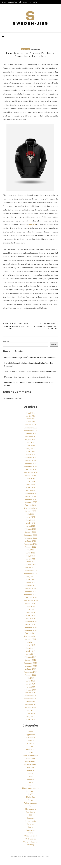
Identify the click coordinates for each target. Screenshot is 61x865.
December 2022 (30, 535)
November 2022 (30, 538)
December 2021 (30, 571)
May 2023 (31, 520)
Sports (30, 827)
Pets (30, 806)
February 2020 (30, 621)
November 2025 (30, 430)
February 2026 (30, 422)
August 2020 (30, 603)
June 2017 (30, 713)
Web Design (30, 839)
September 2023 (30, 508)
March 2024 (30, 490)
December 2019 (30, 627)
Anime (30, 731)
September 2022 (30, 544)
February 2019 (30, 657)
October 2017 (30, 702)
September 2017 (30, 704)
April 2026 (30, 416)
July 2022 (30, 550)
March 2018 (30, 687)
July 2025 (30, 442)
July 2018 (30, 678)
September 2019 (30, 636)
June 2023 (30, 517)
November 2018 (30, 666)
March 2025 (30, 454)
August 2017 (30, 707)
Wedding (30, 845)
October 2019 (30, 633)
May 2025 (31, 448)
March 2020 (30, 618)
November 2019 (30, 630)
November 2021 (30, 573)
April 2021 (30, 579)
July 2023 (30, 514)
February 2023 (30, 529)
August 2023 (30, 511)
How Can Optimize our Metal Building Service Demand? (16, 326)
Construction (30, 749)
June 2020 (30, 609)
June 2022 (30, 553)
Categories (12, 2)
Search (6, 341)
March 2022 (30, 562)
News (30, 800)
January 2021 (30, 588)
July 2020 (30, 606)
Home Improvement (30, 788)
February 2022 (30, 565)
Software (30, 824)
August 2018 (30, 675)
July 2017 (30, 710)
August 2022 (30, 547)
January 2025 (30, 460)
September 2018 (30, 672)
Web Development (30, 842)
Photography (30, 809)
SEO (30, 815)
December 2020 (30, 591)
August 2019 (30, 639)
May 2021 (31, 576)
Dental (30, 752)
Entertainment (30, 764)
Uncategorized (30, 836)
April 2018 (30, 684)
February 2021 (30, 585)
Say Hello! (33, 2)
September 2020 (30, 600)
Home (30, 785)
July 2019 (30, 642)
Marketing (30, 797)
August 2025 (30, 440)
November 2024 (30, 466)
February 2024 (30, 493)
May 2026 (31, 413)
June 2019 (30, 645)
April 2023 (30, 523)
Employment (30, 761)
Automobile (30, 737)
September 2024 (30, 472)
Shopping (25, 49)
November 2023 (30, 502)
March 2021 (30, 582)
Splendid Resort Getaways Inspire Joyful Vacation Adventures (30, 371)
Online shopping (30, 803)
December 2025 (30, 428)
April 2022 (30, 559)
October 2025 (30, 433)
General (30, 779)
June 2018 (30, 681)
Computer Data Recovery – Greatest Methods (46, 326)
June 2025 (30, 445)
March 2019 (30, 654)
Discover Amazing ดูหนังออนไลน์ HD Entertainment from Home (30, 357)
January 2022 (30, 568)
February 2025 (30, 457)
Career (30, 746)
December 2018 (30, 663)
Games (30, 776)
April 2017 (30, 719)
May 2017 (31, 716)
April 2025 (30, 451)
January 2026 (30, 425)
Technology (30, 830)
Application (30, 734)
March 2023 (30, 526)
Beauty (31, 740)
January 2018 (30, 693)
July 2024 (30, 478)
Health (30, 782)
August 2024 (30, 475)
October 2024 (30, 469)
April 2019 (30, 651)
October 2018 (30, 669)
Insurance (30, 791)
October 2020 (30, 597)
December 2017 (30, 696)
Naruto (32, 224)
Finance (30, 770)
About (4, 2)
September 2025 (30, 437)
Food (31, 773)
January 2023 (30, 532)
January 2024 (30, 496)
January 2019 (30, 660)
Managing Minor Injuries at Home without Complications (27, 377)
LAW (30, 794)
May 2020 (31, 612)
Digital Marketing (31, 755)
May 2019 (31, 648)
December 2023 (30, 499)
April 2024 (30, 487)
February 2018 (30, 690)
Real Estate (30, 812)
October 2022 (30, 541)
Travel (30, 833)
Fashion (30, 767)
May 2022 (31, 556)
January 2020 (30, 624)
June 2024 (30, 481)
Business (30, 743)
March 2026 (30, 419)
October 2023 (30, 505)
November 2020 (30, 594)
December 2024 (30, 463)
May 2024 (31, 484)
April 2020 (30, 615)
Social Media (30, 821)
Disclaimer (23, 2)
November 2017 (30, 699)
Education (30, 758)
